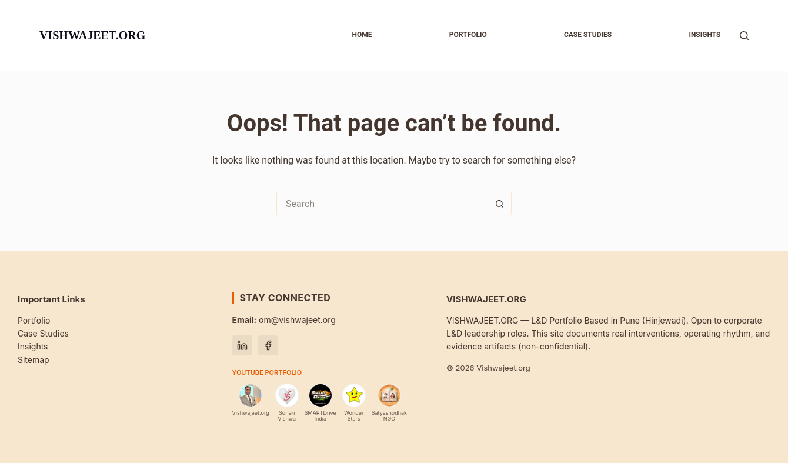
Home (362, 35)
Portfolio (468, 35)
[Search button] (500, 203)
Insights (704, 35)
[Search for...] (382, 203)
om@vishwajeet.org (284, 320)
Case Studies (43, 333)
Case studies (588, 35)
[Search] (744, 35)
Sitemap (33, 360)
